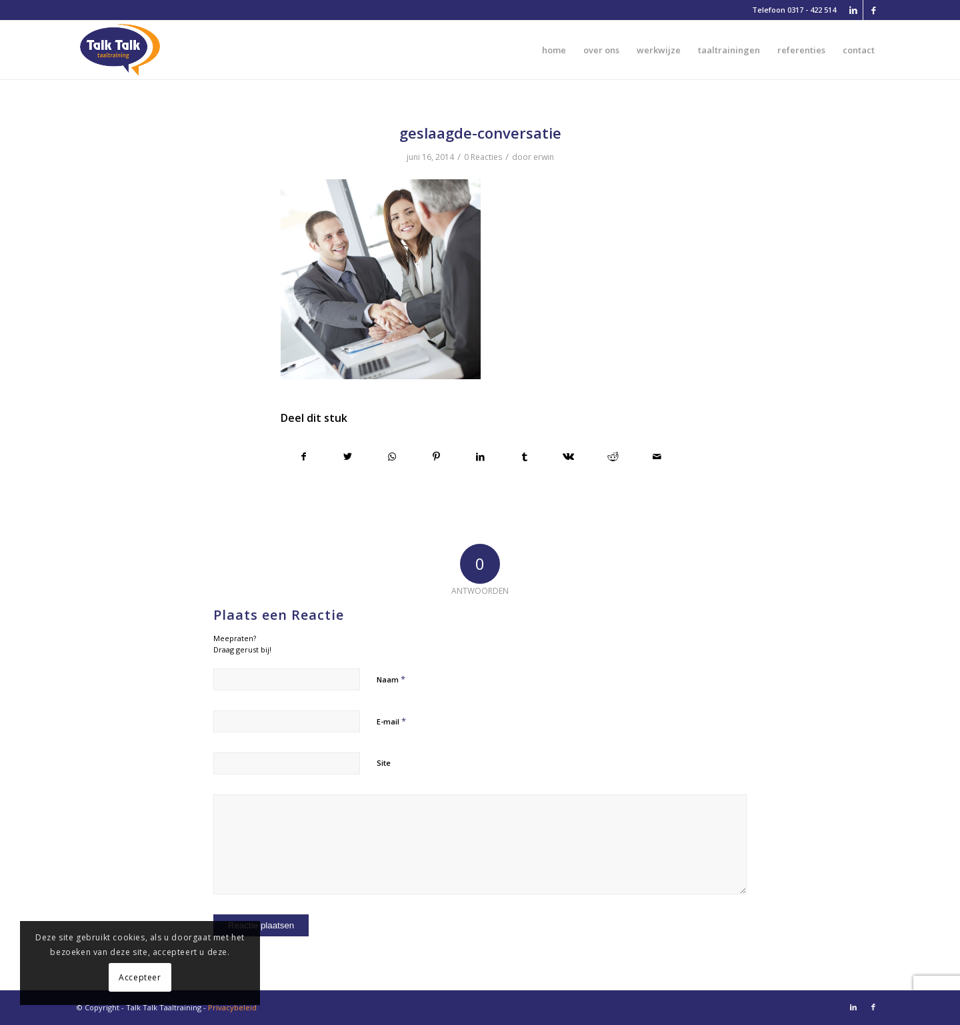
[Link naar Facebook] (873, 10)
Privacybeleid (232, 1007)
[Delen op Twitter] (347, 456)
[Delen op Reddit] (613, 456)
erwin (543, 157)
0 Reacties (483, 157)
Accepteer (140, 977)
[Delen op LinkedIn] (480, 456)
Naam (391, 679)
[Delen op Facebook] (303, 456)
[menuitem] (554, 50)
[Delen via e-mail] (657, 456)
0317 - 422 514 (811, 10)
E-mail (391, 721)
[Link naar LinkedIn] (853, 10)
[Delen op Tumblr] (524, 456)
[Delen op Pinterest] (436, 456)
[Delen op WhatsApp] (391, 456)
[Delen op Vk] (568, 456)
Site (384, 763)
